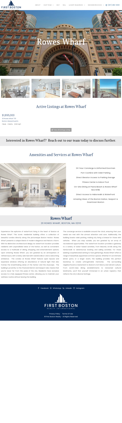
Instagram (78, 288)
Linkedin (67, 288)
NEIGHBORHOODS (95, 5)
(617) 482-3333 (112, 5)
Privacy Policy (54, 314)
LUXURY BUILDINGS (76, 5)
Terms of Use (67, 314)
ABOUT (37, 5)
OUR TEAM (48, 5)
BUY (58, 5)
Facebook (43, 288)
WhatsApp (56, 288)
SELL (64, 5)
